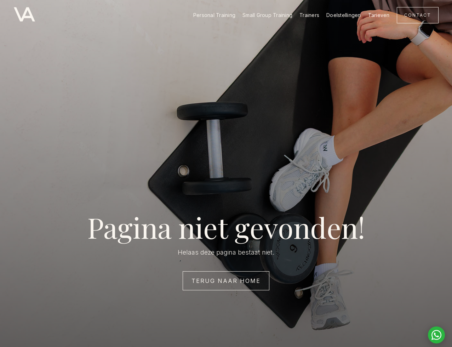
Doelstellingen (343, 15)
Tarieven (379, 15)
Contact (417, 15)
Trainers (309, 15)
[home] (24, 15)
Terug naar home (226, 280)
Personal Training (214, 15)
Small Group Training (267, 15)
